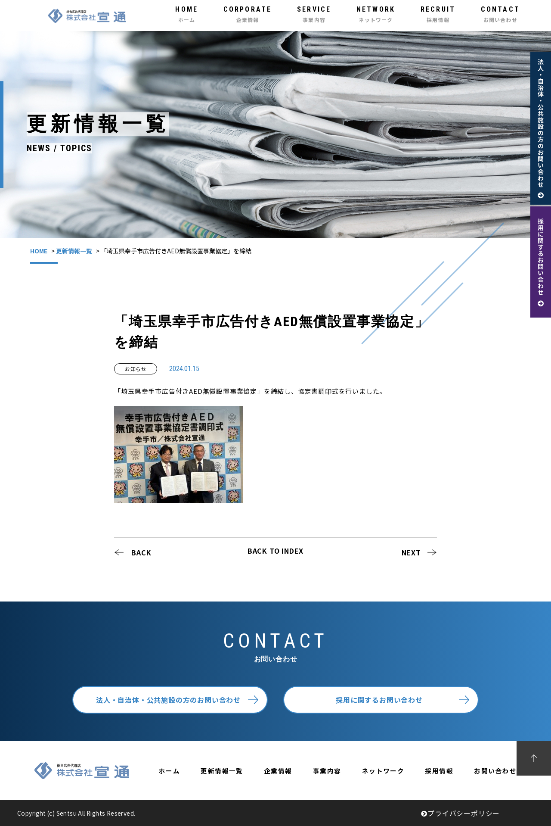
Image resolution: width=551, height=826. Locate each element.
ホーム (169, 770)
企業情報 (278, 770)
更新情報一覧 (74, 250)
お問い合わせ (495, 770)
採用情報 (439, 770)
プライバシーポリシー (460, 813)
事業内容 (327, 770)
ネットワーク (383, 770)
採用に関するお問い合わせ (379, 700)
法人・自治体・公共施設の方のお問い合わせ (168, 700)
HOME (38, 250)
